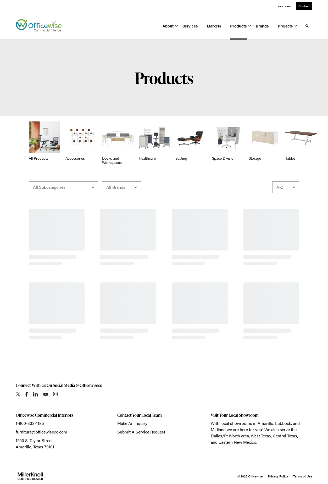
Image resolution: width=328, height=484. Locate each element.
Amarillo (265, 423)
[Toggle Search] (307, 26)
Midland (218, 429)
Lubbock (283, 423)
